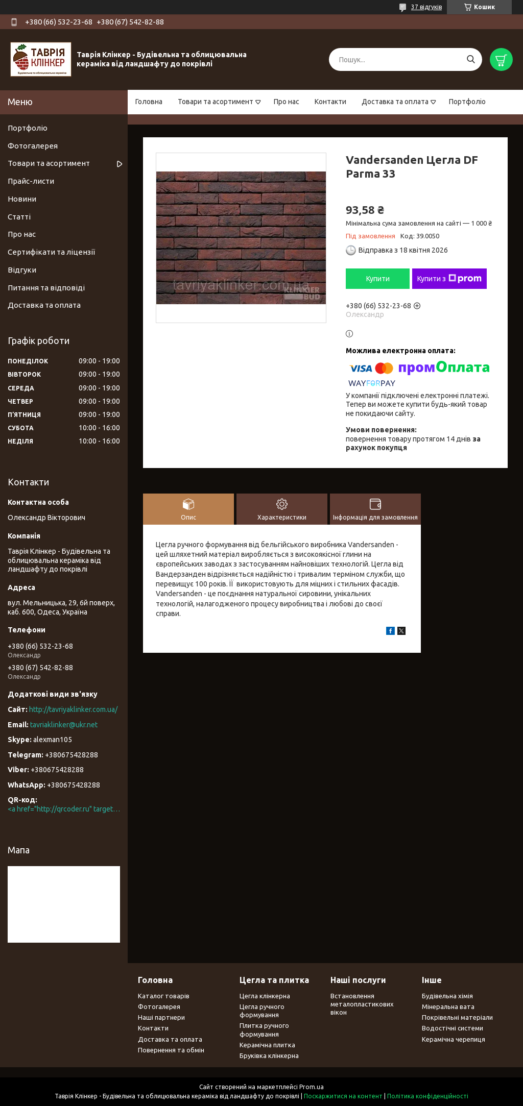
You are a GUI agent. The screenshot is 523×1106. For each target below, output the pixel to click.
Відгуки (22, 269)
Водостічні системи (452, 1027)
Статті (19, 216)
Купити (378, 279)
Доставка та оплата (395, 101)
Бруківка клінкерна (269, 1055)
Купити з (449, 278)
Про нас (286, 101)
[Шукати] (470, 59)
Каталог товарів (163, 995)
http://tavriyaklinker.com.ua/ (73, 709)
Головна (148, 101)
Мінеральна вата (448, 1006)
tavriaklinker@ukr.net (64, 725)
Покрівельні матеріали (457, 1017)
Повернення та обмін (171, 1049)
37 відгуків (426, 7)
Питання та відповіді (46, 287)
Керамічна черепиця (453, 1039)
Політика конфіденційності (427, 1096)
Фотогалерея (33, 145)
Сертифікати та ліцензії (51, 252)
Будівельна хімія (447, 995)
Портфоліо (467, 101)
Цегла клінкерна (265, 995)
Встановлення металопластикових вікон (362, 1004)
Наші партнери (161, 1017)
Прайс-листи (31, 181)
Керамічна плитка (267, 1044)
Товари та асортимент (215, 101)
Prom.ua (311, 1087)
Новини (22, 198)
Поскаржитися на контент (343, 1096)
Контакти (330, 101)
